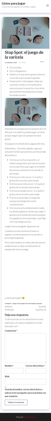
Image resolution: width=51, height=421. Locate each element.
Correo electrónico (35, 365)
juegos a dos (17, 303)
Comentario (11, 330)
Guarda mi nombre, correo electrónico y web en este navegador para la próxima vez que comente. (25, 393)
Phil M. (24, 62)
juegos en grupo (36, 303)
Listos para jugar (13, 3)
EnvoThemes (29, 417)
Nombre (9, 365)
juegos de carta (26, 303)
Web (7, 376)
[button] (47, 5)
